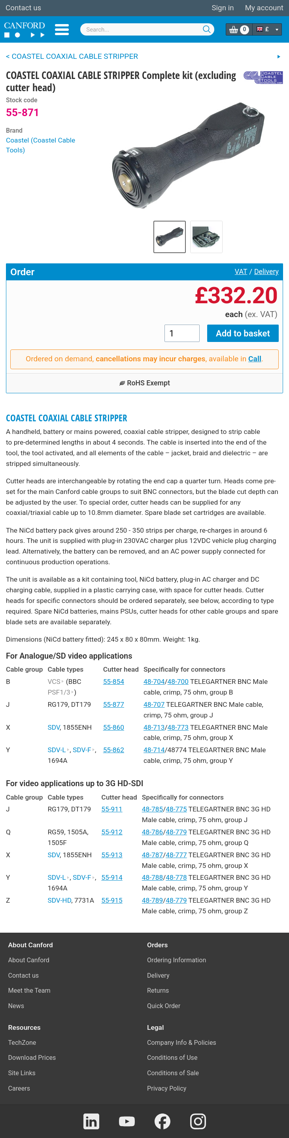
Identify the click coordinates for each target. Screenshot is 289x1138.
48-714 (154, 750)
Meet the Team (29, 990)
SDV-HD (59, 900)
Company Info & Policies (181, 1042)
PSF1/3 (60, 692)
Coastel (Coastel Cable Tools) (40, 145)
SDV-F (84, 750)
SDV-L (58, 750)
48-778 (176, 877)
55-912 (111, 832)
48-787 (152, 855)
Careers (19, 1088)
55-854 (113, 681)
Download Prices (32, 1057)
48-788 (152, 877)
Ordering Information (176, 960)
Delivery (266, 272)
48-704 (154, 681)
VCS (55, 681)
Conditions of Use (172, 1057)
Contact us (23, 8)
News (16, 1006)
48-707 (154, 704)
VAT (241, 272)
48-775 (176, 809)
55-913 (111, 855)
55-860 (113, 727)
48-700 (178, 681)
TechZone (22, 1042)
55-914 (111, 877)
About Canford (28, 960)
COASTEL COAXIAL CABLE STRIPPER (66, 418)
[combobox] (147, 29)
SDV (53, 727)
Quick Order (163, 1006)
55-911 (111, 809)
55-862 (113, 750)
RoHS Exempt (144, 383)
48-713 (154, 727)
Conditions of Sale (173, 1073)
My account (264, 8)
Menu (62, 29)
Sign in (223, 8)
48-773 (178, 727)
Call (254, 358)
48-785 (152, 809)
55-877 (113, 704)
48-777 (176, 855)
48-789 (152, 900)
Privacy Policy (166, 1088)
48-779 (176, 832)
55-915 (111, 900)
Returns (158, 990)
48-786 (152, 832)
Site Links (22, 1073)
